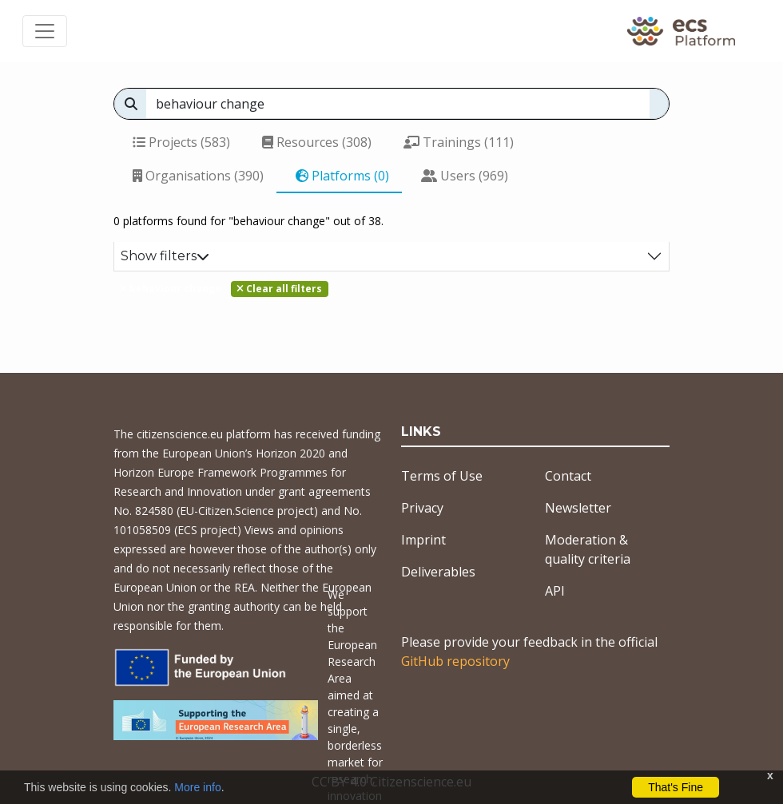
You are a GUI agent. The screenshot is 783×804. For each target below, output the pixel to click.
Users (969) (464, 175)
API (555, 591)
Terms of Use (442, 476)
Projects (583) (181, 142)
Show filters (165, 255)
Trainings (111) (458, 142)
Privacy (422, 508)
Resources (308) (317, 142)
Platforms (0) (342, 175)
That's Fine (675, 787)
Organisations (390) (198, 175)
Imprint (423, 540)
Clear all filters (279, 288)
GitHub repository (455, 661)
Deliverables (438, 571)
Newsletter (578, 508)
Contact (568, 476)
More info (197, 787)
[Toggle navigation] (44, 31)
